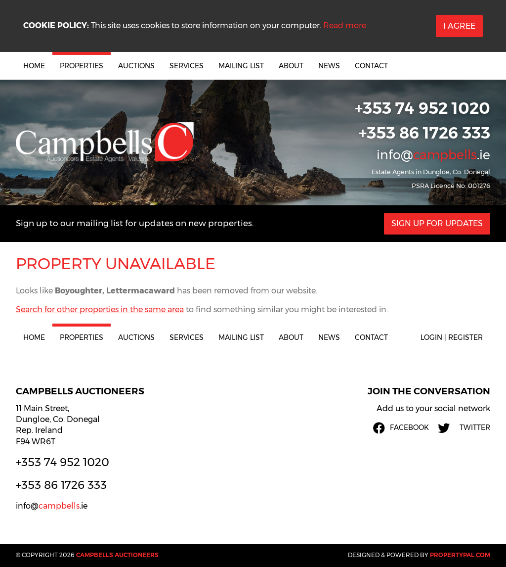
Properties (81, 65)
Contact (371, 65)
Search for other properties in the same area (100, 309)
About (291, 65)
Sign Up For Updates (437, 223)
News (329, 65)
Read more (344, 25)
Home (34, 65)
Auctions (136, 65)
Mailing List (241, 65)
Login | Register (452, 337)
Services (186, 65)
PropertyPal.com (460, 555)
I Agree (459, 26)
